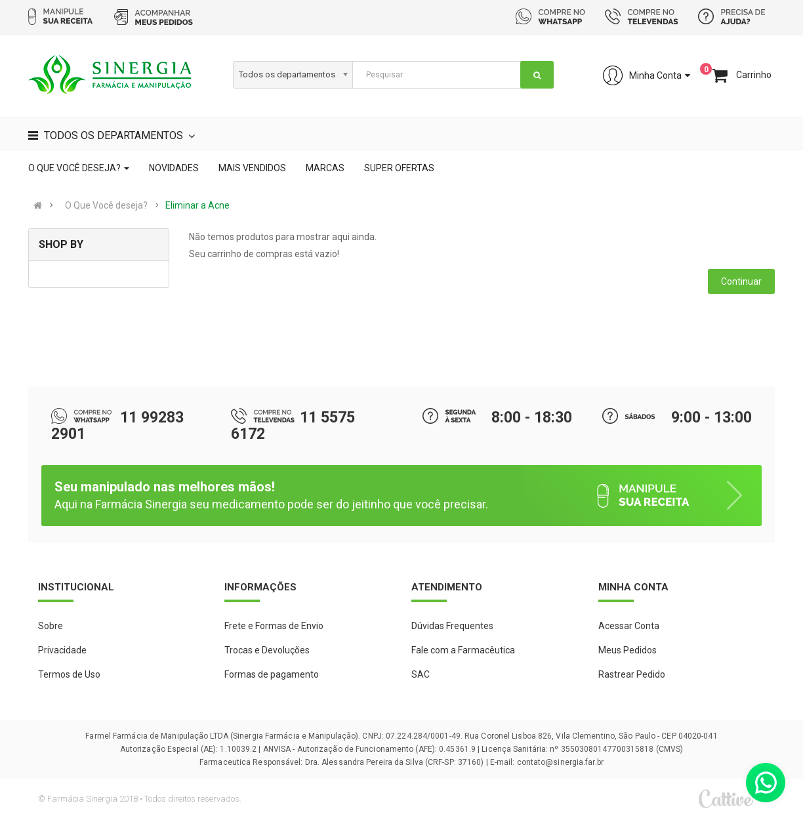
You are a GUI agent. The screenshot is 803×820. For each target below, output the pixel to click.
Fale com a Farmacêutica (463, 650)
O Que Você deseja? (106, 205)
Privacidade (62, 650)
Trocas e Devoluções (267, 650)
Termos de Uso (69, 674)
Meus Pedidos (627, 650)
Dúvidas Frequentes (452, 626)
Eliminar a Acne (197, 205)
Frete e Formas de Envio (273, 626)
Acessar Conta (628, 626)
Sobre (50, 626)
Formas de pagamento (271, 674)
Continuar (741, 281)
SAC (420, 674)
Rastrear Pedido (631, 674)
